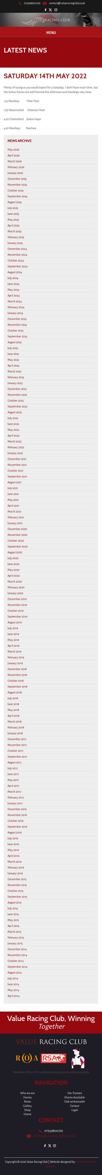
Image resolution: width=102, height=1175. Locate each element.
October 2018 (16, 680)
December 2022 (17, 388)
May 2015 (13, 920)
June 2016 (13, 844)
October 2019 (16, 610)
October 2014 (16, 960)
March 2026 (15, 161)
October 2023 (15, 330)
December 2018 (17, 669)
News (27, 1101)
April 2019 (13, 645)
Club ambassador (74, 1101)
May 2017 (13, 780)
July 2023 (13, 348)
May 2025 (13, 219)
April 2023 (13, 365)
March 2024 (15, 301)
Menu (51, 33)
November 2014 (17, 955)
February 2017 (16, 797)
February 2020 (16, 587)
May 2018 (13, 709)
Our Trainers (74, 1093)
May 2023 (13, 359)
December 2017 (17, 739)
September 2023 (17, 336)
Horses (27, 1097)
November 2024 (17, 254)
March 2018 (15, 721)
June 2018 (13, 704)
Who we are (27, 1093)
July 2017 (13, 768)
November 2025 (17, 184)
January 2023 (15, 383)
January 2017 (15, 803)
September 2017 (17, 756)
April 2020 (14, 575)
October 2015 (15, 890)
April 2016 (13, 855)
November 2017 (17, 744)
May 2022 (13, 429)
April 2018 (13, 715)
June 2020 (13, 564)
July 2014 (13, 978)
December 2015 (17, 879)
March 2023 (14, 371)
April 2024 (14, 295)
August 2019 (15, 622)
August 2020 (15, 552)
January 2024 (15, 313)
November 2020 (17, 534)
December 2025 (17, 178)
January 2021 (15, 523)
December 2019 (17, 599)
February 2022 (16, 447)
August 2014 (15, 972)
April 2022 (13, 435)
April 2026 (14, 155)
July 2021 (13, 488)
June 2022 (13, 423)
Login (74, 1110)
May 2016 (13, 850)
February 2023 (16, 377)
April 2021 (13, 505)
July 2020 (13, 558)
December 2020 (17, 529)
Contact (74, 1105)
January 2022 (15, 453)
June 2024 (13, 283)
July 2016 (13, 838)
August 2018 (15, 692)
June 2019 (13, 634)
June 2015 (13, 914)
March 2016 (15, 861)
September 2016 (17, 826)
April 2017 (13, 785)
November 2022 (17, 394)
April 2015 (13, 925)
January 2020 (15, 593)
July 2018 (13, 698)
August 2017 (15, 762)
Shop (27, 1110)
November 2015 (17, 885)
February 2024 (16, 307)
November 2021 (17, 464)
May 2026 (13, 149)
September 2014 (17, 966)
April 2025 (13, 225)
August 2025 (15, 202)
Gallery (27, 1105)
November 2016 (17, 815)
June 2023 (13, 353)
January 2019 (15, 663)
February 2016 (16, 867)
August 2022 (15, 412)
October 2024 (16, 260)
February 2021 (16, 517)
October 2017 (15, 750)
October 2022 (16, 400)
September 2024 (18, 266)
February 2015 (16, 937)
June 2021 (13, 494)
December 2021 (17, 459)
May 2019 (13, 639)
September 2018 (17, 686)
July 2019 (13, 628)
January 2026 (15, 173)
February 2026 (16, 167)
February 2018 (16, 727)
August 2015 (15, 902)
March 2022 (15, 441)
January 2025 (15, 243)
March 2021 (14, 511)
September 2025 (17, 196)
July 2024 (13, 278)
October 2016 (16, 820)
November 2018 (17, 674)
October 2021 (15, 470)
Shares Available (74, 1097)
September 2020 (18, 546)
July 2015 (13, 908)
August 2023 (15, 342)
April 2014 (13, 995)
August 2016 (15, 832)
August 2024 (15, 272)
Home (27, 1114)
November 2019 (17, 604)
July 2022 (13, 418)
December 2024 (17, 248)
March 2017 (14, 791)
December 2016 (17, 809)
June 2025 (13, 213)
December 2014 (17, 949)
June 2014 (13, 984)
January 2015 (15, 943)
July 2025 (13, 208)
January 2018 (15, 733)
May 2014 (13, 990)
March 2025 (15, 231)
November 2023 (17, 324)
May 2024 (13, 289)
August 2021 (15, 482)
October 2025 (16, 190)
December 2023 (17, 318)
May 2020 (13, 569)
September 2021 (17, 476)
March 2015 (14, 931)
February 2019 (16, 657)
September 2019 (17, 616)
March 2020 (15, 581)
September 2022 (17, 406)
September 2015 (17, 896)
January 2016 (15, 873)
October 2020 (16, 540)
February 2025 (16, 237)
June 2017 (13, 774)
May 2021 (13, 499)
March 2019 (15, 651)
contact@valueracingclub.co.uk (67, 3)
